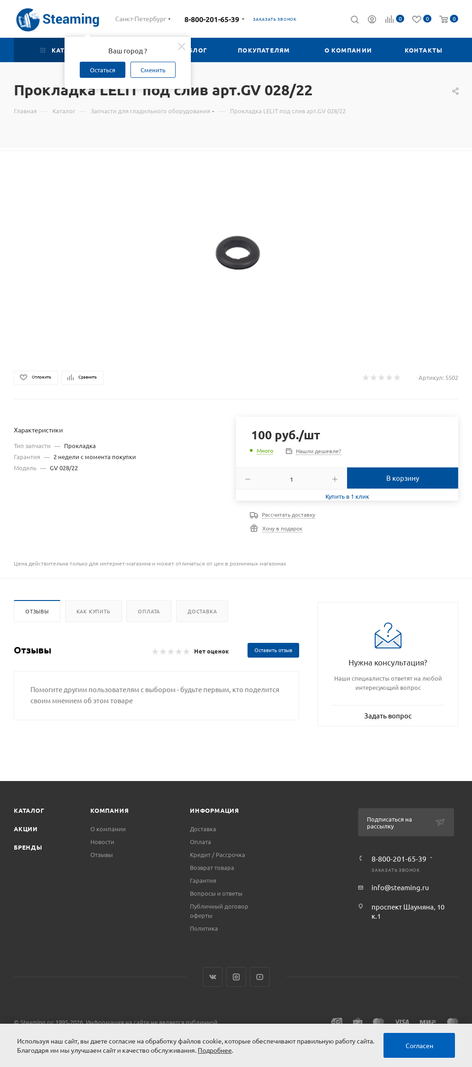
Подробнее (215, 1050)
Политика (204, 928)
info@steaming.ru (400, 887)
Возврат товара (212, 867)
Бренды (28, 847)
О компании (108, 829)
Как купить (94, 611)
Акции (26, 829)
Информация (214, 810)
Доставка (202, 611)
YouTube (260, 977)
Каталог (29, 810)
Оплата (149, 611)
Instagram (236, 977)
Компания (109, 810)
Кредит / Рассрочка (217, 854)
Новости (102, 841)
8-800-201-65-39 (211, 19)
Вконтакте (213, 977)
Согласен (419, 1045)
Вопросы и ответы (216, 893)
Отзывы (37, 611)
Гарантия (203, 880)
